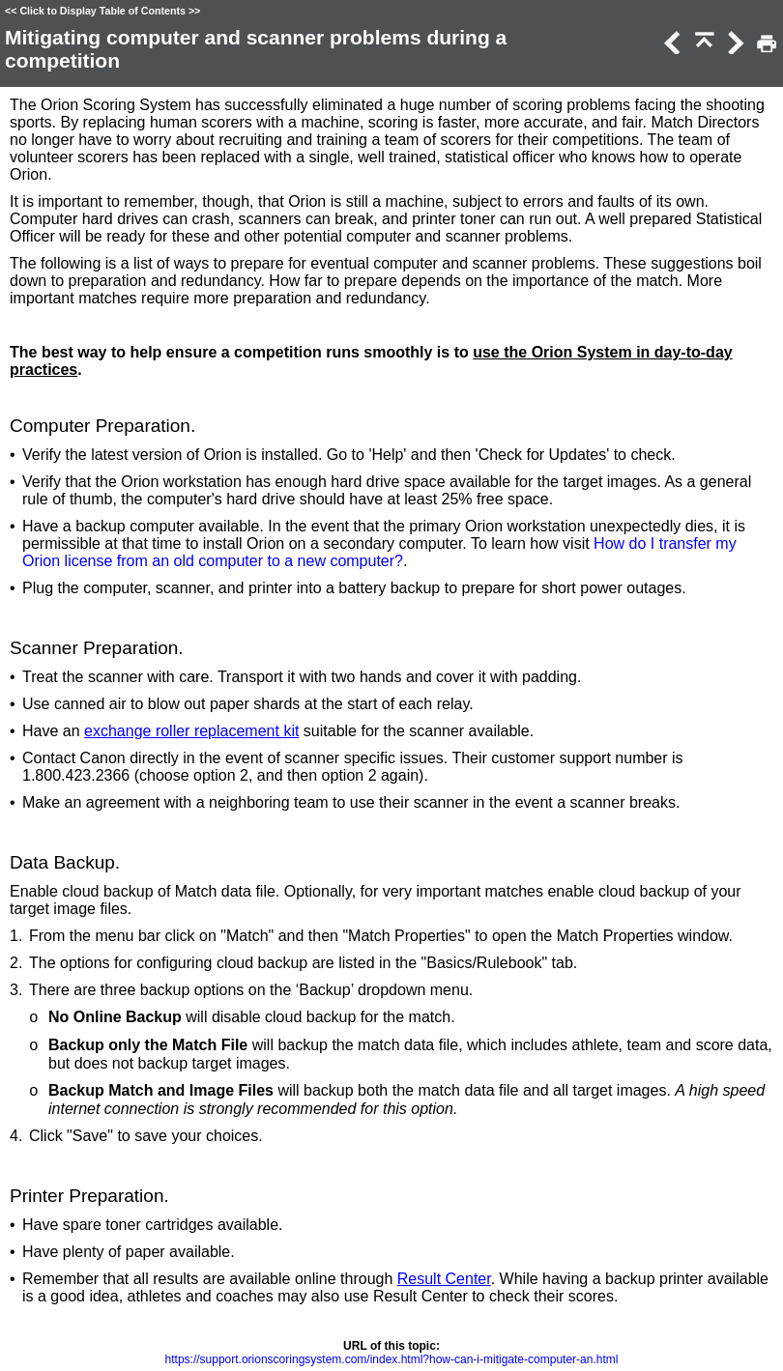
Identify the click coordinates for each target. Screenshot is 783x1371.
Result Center (444, 1279)
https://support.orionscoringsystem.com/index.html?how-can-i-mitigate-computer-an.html (392, 1359)
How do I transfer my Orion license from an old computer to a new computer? (379, 552)
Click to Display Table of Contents (102, 10)
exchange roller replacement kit (191, 731)
